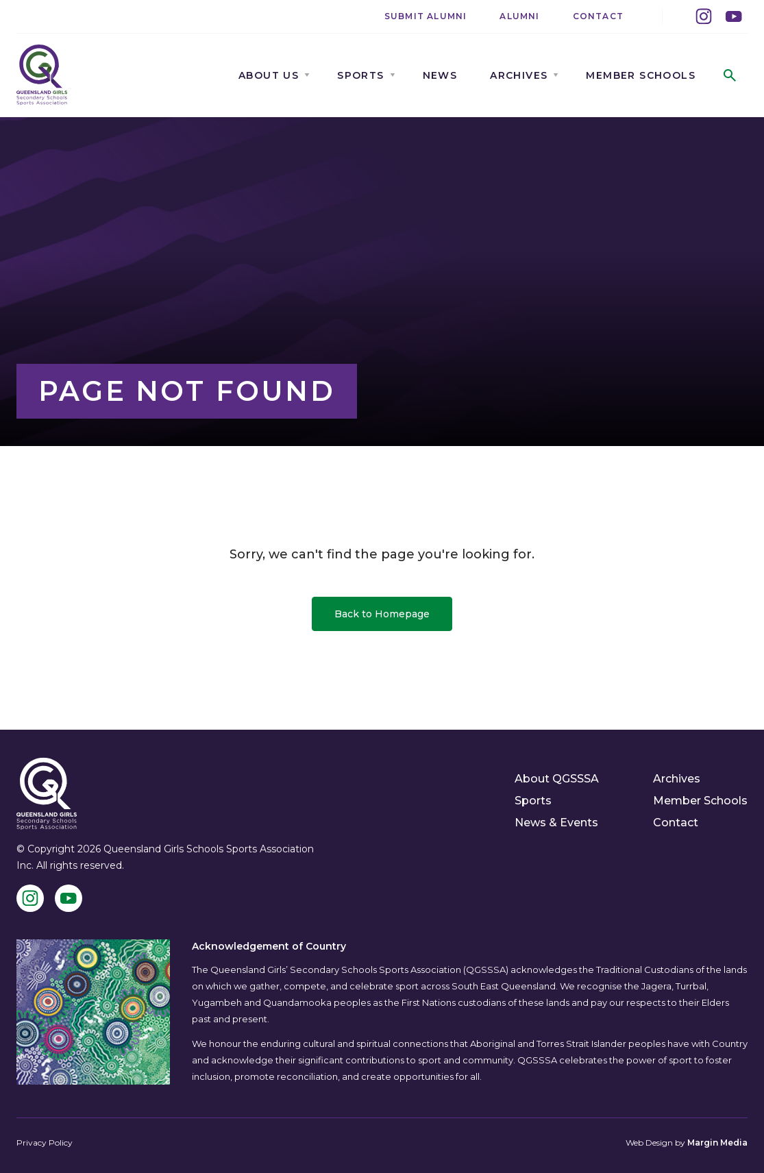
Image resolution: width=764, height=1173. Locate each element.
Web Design (649, 1142)
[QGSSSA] (41, 75)
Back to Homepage (382, 614)
